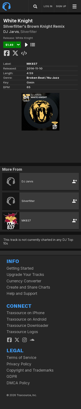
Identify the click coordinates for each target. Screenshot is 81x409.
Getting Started (19, 268)
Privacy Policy (18, 364)
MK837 (32, 63)
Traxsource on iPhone (25, 313)
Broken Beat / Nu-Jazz (43, 77)
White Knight (24, 38)
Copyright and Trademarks (30, 370)
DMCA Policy (18, 383)
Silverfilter (28, 31)
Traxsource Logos (22, 331)
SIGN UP (61, 6)
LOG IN (48, 6)
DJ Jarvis (11, 31)
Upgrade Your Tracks (25, 274)
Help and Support (21, 293)
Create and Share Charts (28, 287)
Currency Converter (23, 281)
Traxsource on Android (26, 319)
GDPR (11, 376)
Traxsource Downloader (27, 325)
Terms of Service (21, 357)
